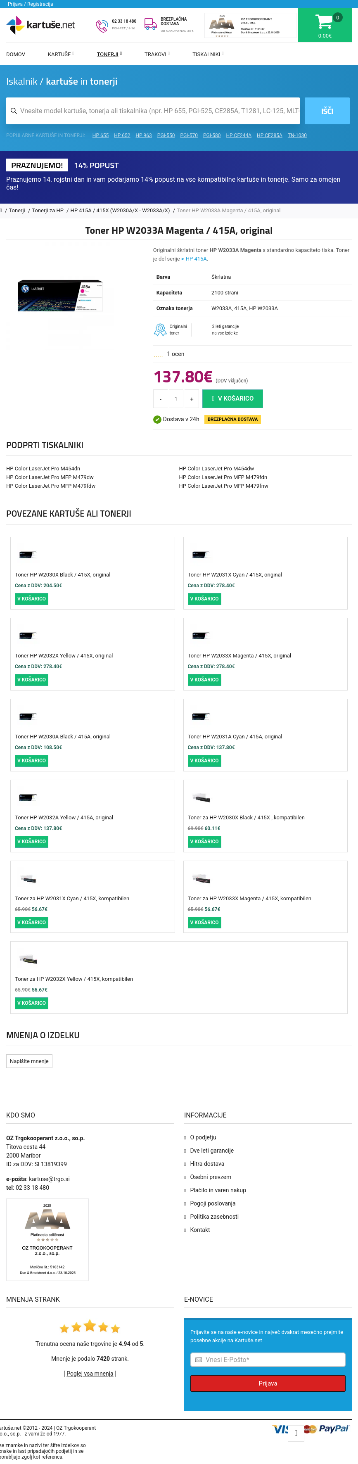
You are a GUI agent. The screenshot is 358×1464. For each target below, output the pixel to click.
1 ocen (176, 353)
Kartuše (61, 54)
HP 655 (100, 135)
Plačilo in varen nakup (218, 1190)
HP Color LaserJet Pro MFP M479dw (50, 477)
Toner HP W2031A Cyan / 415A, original (235, 736)
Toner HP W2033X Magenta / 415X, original (240, 656)
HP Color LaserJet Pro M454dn (43, 468)
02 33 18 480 (124, 21)
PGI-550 (166, 135)
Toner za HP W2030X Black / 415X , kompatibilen (246, 817)
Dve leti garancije (212, 1150)
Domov (15, 54)
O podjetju (203, 1137)
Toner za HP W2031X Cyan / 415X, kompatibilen (72, 898)
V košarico (233, 398)
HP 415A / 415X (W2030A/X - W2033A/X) (121, 210)
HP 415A (196, 259)
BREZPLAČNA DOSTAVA (174, 21)
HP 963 (144, 135)
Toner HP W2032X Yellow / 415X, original (64, 656)
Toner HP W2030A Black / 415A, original (63, 736)
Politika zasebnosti (214, 1216)
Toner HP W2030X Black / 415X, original (62, 575)
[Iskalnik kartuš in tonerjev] (153, 110)
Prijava (267, 1383)
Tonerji (109, 54)
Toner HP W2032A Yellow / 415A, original (64, 817)
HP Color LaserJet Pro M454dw (216, 468)
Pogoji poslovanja (212, 1203)
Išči (327, 110)
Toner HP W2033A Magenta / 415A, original (228, 210)
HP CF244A (238, 135)
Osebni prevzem (210, 1177)
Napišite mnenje (29, 1061)
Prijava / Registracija (30, 4)
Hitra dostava (207, 1163)
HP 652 (122, 135)
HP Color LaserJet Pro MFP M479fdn (223, 477)
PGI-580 (212, 135)
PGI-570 (189, 135)
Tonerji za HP (48, 210)
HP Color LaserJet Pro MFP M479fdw (50, 486)
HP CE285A (269, 135)
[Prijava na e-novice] (268, 1359)
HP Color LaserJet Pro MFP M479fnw (223, 486)
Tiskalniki (208, 54)
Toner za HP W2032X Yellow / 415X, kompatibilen (74, 979)
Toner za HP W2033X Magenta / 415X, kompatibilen (250, 898)
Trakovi (157, 54)
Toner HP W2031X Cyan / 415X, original (235, 575)
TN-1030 (297, 135)
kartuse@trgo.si (49, 1179)
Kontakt (200, 1230)
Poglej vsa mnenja (89, 1373)
